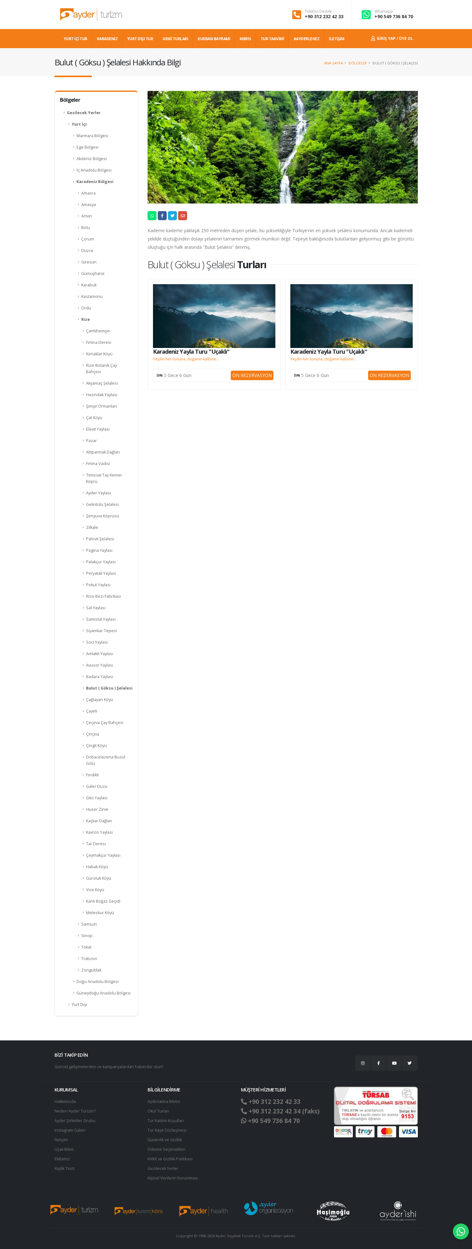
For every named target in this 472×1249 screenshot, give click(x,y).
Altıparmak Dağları (103, 452)
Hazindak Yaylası (101, 394)
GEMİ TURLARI (175, 38)
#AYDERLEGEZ (307, 38)
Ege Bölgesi (87, 147)
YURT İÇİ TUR (75, 38)
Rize (85, 319)
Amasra (88, 193)
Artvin (86, 216)
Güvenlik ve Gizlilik (165, 1139)
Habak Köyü (97, 866)
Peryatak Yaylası (101, 573)
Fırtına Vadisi (98, 463)
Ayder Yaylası (98, 493)
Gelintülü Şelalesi (102, 504)
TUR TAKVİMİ (272, 38)
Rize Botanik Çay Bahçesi (101, 368)
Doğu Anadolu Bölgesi (97, 981)
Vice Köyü (95, 889)
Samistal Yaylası (101, 619)
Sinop (86, 935)
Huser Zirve (97, 809)
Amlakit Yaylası (99, 653)
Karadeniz (107, 38)
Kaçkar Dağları (99, 821)
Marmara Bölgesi (92, 135)
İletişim (61, 1139)
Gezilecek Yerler (84, 112)
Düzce (87, 250)
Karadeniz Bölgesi (94, 181)
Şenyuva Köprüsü (102, 516)
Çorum (87, 239)
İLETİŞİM (336, 38)
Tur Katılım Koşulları (166, 1120)
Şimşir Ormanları (101, 406)
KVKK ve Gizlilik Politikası (170, 1159)
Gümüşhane (93, 273)
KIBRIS (245, 38)
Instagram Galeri (69, 1130)
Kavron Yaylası (99, 832)
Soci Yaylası (97, 642)
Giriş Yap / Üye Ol (392, 38)
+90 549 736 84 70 (393, 16)
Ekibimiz (62, 1159)
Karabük (89, 285)
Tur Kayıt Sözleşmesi (167, 1130)
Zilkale (92, 527)
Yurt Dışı (79, 1004)
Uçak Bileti (64, 1149)
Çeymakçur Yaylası (103, 855)
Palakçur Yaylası (101, 562)
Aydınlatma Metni (164, 1101)
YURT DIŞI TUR (140, 38)
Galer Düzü (96, 786)
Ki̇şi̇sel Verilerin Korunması (173, 1178)
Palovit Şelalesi (100, 539)
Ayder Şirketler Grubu (74, 1120)
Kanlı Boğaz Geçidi (103, 901)
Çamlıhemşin (98, 331)
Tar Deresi (96, 843)
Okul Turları (158, 1111)
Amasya (88, 204)
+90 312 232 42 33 (324, 16)
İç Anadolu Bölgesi (94, 170)
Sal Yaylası (95, 607)
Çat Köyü (94, 417)
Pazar (91, 440)
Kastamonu (92, 296)
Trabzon (89, 958)
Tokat (86, 947)
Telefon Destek (318, 11)
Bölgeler (358, 63)
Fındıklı (92, 775)
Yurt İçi (79, 124)
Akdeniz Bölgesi (91, 158)
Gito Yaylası (96, 798)
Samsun (89, 924)
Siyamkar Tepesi (101, 630)
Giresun (89, 262)
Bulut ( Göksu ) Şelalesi (109, 688)
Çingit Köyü (96, 745)
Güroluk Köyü (98, 878)
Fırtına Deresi (98, 342)
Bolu (85, 227)
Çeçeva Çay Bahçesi (104, 722)
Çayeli (91, 711)
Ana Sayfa (333, 63)
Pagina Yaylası (99, 550)
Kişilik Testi (64, 1168)
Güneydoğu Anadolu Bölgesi (103, 993)
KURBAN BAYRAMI (214, 38)
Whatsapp (383, 11)
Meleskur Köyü (100, 912)
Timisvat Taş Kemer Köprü (104, 478)
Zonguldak (91, 970)
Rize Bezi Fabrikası (103, 596)
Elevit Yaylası (98, 429)
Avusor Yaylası (99, 665)
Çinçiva (92, 734)
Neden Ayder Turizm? (75, 1111)
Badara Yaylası (99, 676)
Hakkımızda (65, 1101)
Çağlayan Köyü (99, 699)
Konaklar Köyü (99, 354)
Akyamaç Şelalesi (102, 383)
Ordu (86, 308)
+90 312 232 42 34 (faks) (280, 1111)
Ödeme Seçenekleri (166, 1149)
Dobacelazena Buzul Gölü (105, 760)
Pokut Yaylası (98, 585)
